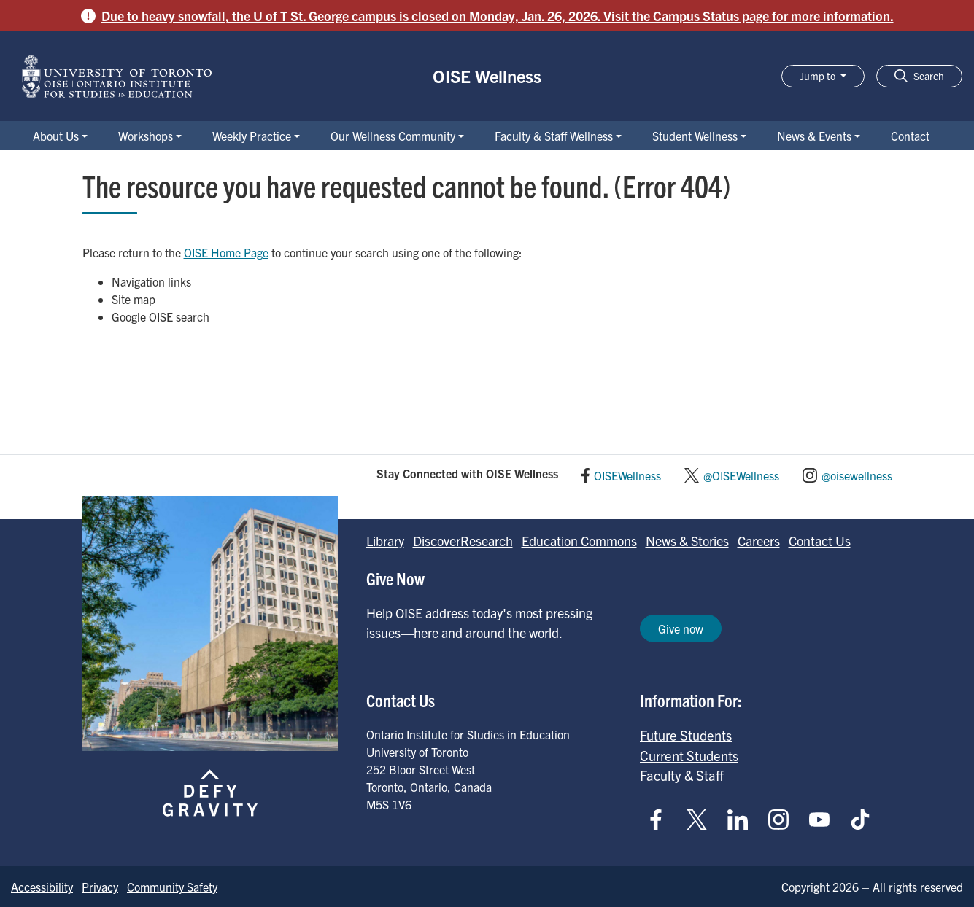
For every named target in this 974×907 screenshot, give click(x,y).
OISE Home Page (226, 252)
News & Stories (687, 540)
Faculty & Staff (682, 775)
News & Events (814, 135)
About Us (56, 135)
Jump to (819, 75)
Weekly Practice (251, 135)
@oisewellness (857, 475)
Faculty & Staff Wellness (554, 135)
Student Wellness (695, 135)
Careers (759, 540)
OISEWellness (627, 475)
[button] (919, 76)
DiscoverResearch (463, 540)
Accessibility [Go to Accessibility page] (42, 886)
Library (385, 540)
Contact (910, 135)
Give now (680, 628)
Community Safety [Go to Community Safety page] (172, 886)
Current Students (689, 755)
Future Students (686, 735)
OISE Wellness (487, 76)
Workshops (145, 135)
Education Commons (579, 540)
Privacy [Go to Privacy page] (100, 886)
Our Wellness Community (393, 135)
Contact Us (820, 540)
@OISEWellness (741, 475)
